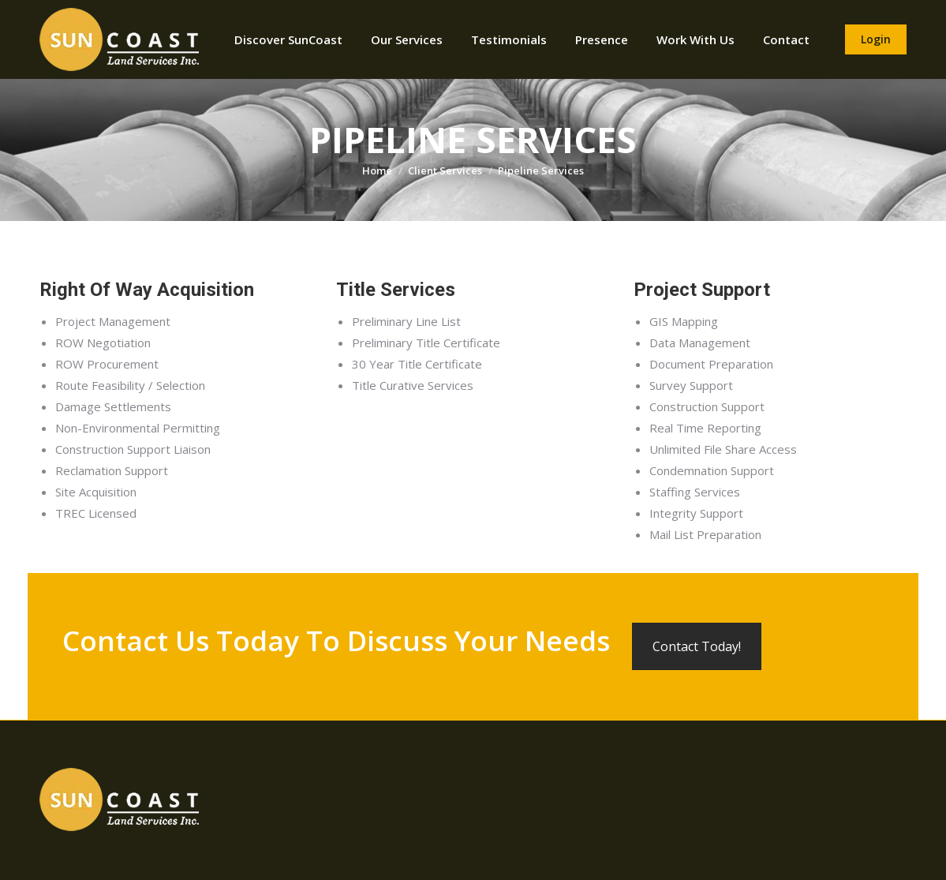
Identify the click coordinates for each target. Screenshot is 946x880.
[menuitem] (288, 39)
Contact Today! (696, 646)
